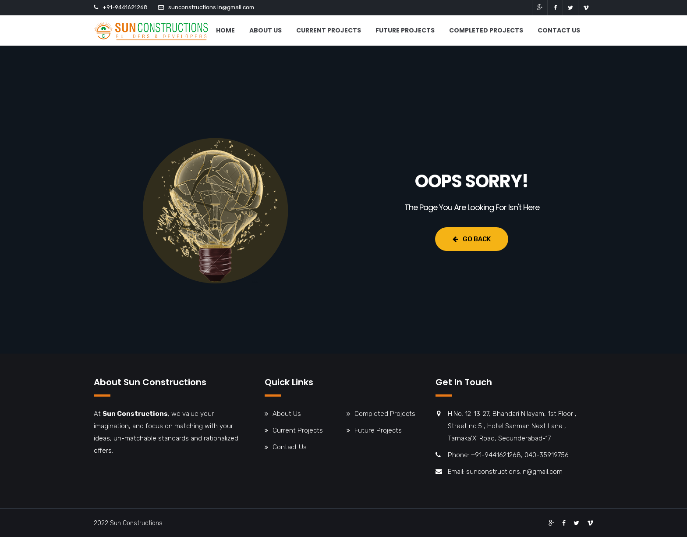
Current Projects (328, 30)
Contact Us (559, 30)
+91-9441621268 (125, 7)
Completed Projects (486, 30)
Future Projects (405, 30)
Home (225, 30)
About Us (265, 30)
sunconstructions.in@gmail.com (211, 7)
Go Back (472, 239)
